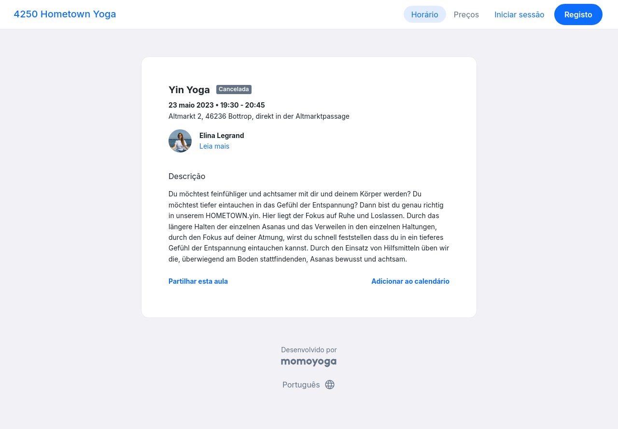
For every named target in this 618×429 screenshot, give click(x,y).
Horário (424, 14)
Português (309, 384)
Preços (466, 14)
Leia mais (214, 146)
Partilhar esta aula (198, 281)
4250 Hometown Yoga (65, 14)
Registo (578, 14)
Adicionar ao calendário (410, 281)
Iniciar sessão (519, 14)
